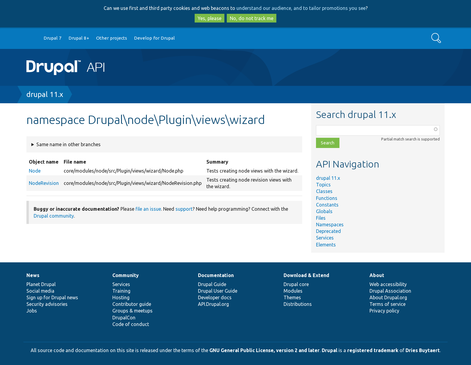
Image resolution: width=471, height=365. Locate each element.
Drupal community (54, 216)
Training (121, 291)
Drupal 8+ (78, 38)
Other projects (111, 38)
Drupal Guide (212, 284)
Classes (324, 191)
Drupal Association (390, 291)
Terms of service (387, 304)
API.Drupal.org (213, 304)
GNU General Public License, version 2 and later (264, 350)
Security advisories (47, 304)
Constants (327, 204)
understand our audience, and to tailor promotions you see (301, 8)
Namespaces (330, 224)
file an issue (148, 209)
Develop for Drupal (154, 38)
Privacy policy (384, 310)
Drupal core (296, 284)
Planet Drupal (41, 284)
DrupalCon (123, 317)
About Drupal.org (388, 297)
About (376, 275)
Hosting (120, 297)
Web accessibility (388, 284)
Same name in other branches (68, 144)
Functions (326, 198)
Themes (292, 297)
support (184, 209)
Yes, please (209, 18)
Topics (323, 184)
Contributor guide (131, 304)
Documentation (216, 275)
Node (35, 170)
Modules (293, 291)
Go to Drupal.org (32, 38)
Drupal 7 (53, 38)
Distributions (298, 304)
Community (125, 275)
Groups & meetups (132, 310)
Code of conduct (130, 324)
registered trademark (372, 350)
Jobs (31, 310)
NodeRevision (44, 183)
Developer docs (215, 297)
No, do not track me (251, 18)
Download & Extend (306, 275)
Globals (324, 211)
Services (325, 237)
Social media (40, 291)
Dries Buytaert (423, 350)
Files (321, 218)
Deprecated (328, 231)
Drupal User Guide (217, 291)
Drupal (329, 350)
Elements (326, 244)
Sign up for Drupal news (52, 297)
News (32, 275)
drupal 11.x (44, 94)
